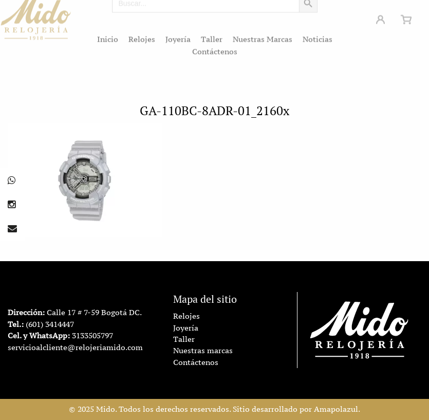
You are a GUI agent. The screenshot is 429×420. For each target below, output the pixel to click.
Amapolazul (336, 409)
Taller (211, 36)
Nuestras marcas (203, 350)
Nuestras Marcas (262, 36)
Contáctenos (214, 48)
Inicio (107, 36)
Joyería (178, 36)
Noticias (317, 36)
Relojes (141, 36)
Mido (105, 409)
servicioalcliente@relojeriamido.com (75, 347)
